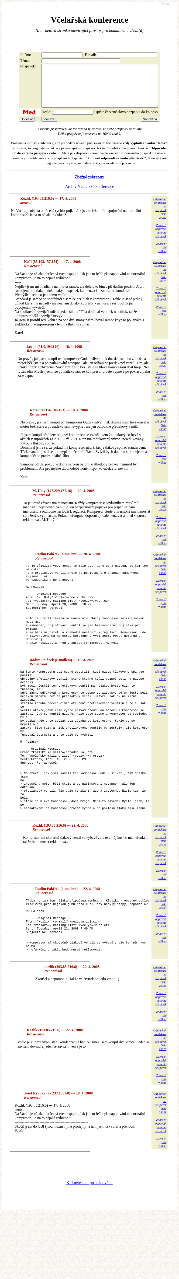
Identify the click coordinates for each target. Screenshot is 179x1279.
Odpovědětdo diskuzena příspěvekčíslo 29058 (159, 509)
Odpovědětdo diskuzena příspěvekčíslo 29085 (159, 1041)
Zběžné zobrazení (89, 185)
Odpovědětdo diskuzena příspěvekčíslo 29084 (159, 952)
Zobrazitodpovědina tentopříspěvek (160, 239)
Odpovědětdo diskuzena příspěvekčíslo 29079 (159, 889)
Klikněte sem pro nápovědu (89, 1247)
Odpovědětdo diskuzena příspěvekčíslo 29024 (159, 280)
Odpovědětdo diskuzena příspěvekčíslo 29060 (159, 572)
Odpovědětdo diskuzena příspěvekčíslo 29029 (159, 1168)
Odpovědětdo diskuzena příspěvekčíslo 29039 (159, 695)
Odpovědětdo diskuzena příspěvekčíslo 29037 (159, 365)
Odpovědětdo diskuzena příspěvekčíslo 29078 (159, 1105)
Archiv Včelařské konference (89, 194)
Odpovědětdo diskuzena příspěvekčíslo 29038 (159, 428)
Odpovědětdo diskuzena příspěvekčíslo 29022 (159, 217)
